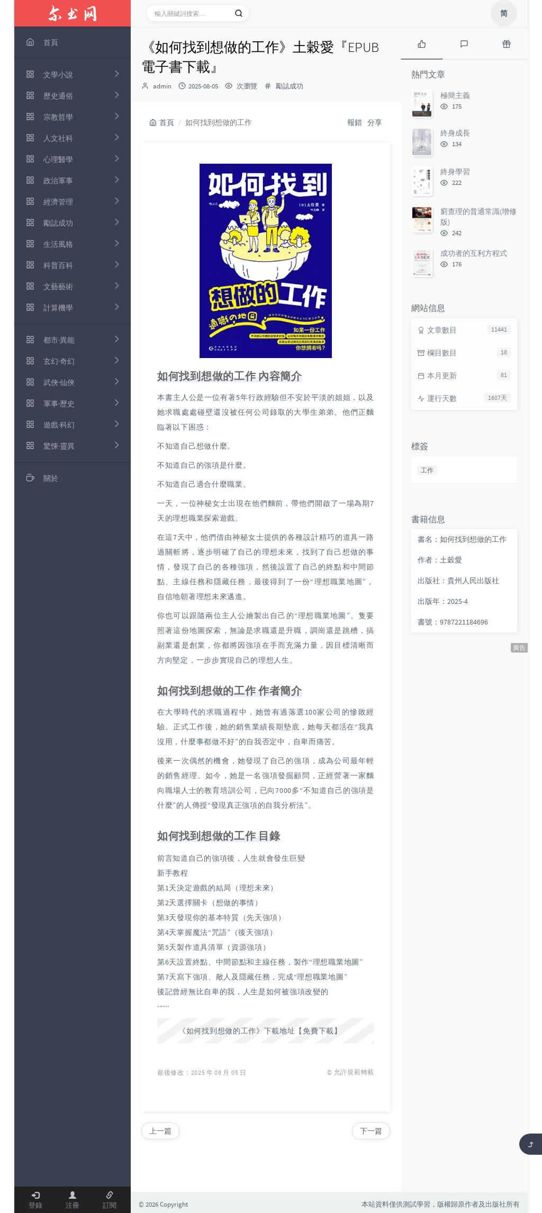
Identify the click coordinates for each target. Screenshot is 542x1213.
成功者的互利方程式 (473, 253)
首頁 (161, 122)
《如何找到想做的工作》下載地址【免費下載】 (260, 1031)
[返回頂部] (530, 1144)
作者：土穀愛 (440, 560)
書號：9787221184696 (453, 622)
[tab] (422, 42)
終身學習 (455, 171)
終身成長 (455, 133)
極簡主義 (455, 95)
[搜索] (239, 13)
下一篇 (371, 1131)
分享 (374, 122)
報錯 (354, 122)
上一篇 (160, 1131)
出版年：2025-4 (443, 601)
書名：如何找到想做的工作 (462, 539)
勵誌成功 (289, 86)
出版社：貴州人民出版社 (458, 580)
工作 (427, 470)
